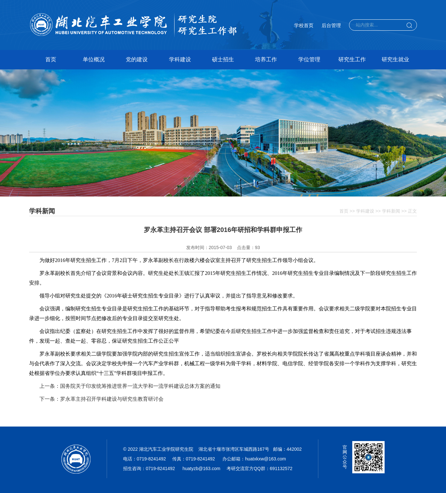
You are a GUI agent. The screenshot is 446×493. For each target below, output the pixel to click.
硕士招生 (223, 59)
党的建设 (137, 59)
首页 (50, 59)
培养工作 (266, 59)
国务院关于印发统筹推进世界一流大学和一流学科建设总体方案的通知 (140, 386)
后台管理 (331, 25)
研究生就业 (395, 59)
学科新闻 (391, 211)
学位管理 (309, 59)
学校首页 (303, 25)
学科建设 (180, 59)
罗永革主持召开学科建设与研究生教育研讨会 (112, 399)
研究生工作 (352, 59)
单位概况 (94, 59)
